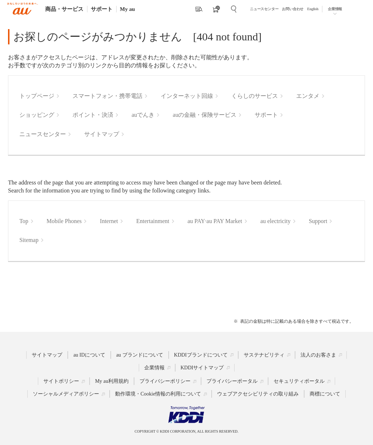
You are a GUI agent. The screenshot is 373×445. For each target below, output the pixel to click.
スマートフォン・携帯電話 (107, 96)
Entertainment (152, 221)
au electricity (275, 221)
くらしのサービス (254, 96)
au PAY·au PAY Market (215, 221)
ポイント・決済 (92, 115)
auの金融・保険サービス (204, 115)
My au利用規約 (112, 381)
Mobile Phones (64, 221)
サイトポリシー (61, 381)
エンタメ (307, 96)
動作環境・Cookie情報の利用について (158, 394)
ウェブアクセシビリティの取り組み (258, 394)
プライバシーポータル (232, 381)
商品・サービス (64, 9)
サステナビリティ (264, 354)
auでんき (142, 115)
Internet (109, 221)
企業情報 (335, 9)
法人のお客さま (318, 354)
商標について (325, 394)
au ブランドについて (139, 354)
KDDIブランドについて (201, 354)
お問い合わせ (292, 9)
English (312, 9)
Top (23, 221)
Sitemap (28, 240)
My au (127, 9)
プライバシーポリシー (165, 381)
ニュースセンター (264, 9)
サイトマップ (101, 134)
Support (318, 221)
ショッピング (36, 115)
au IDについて (89, 354)
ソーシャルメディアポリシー (66, 394)
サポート (102, 9)
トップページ (36, 96)
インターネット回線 (187, 96)
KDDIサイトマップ (202, 367)
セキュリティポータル (299, 381)
